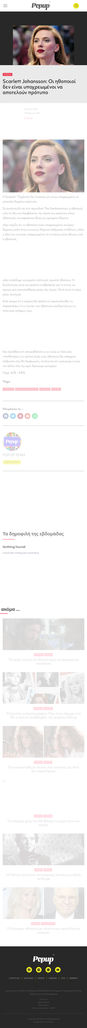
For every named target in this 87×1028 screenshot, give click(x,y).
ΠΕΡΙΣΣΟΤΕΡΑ (12, 462)
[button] (6, 416)
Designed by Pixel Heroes (43, 1022)
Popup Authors (43, 1002)
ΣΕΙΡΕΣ (41, 978)
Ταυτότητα (43, 999)
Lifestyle (8, 389)
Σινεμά (56, 389)
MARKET (73, 978)
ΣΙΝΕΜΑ (7, 74)
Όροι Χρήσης (43, 1005)
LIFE (63, 978)
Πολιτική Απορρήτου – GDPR (43, 1008)
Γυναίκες (45, 389)
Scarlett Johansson (27, 389)
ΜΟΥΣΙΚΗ (29, 978)
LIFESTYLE (14, 978)
